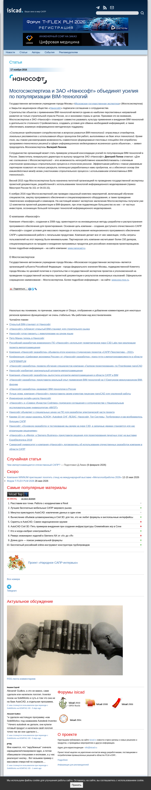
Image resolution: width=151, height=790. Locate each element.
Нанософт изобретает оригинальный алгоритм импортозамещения (46, 370)
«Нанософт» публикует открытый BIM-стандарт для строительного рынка (49, 329)
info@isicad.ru (91, 747)
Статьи (23, 52)
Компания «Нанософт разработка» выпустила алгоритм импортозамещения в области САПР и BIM (63, 375)
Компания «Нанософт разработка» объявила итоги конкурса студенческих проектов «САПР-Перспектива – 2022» (71, 352)
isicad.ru (92, 740)
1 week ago (37, 768)
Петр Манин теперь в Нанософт (26, 338)
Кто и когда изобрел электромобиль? (31, 531)
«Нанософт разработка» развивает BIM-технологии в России (42, 389)
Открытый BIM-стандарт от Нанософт (30, 324)
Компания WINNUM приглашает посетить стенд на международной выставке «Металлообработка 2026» (64, 477)
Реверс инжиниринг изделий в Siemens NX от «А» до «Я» (42, 535)
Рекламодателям (68, 52)
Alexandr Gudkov (14, 714)
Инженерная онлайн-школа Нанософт (30, 398)
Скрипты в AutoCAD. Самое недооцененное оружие (39, 521)
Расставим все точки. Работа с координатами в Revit (39, 503)
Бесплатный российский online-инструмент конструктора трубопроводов (50, 545)
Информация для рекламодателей (73, 765)
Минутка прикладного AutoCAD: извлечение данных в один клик (46, 512)
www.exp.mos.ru (120, 280)
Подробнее (63, 760)
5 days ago (36, 708)
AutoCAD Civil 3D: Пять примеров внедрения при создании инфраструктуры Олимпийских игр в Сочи (66, 526)
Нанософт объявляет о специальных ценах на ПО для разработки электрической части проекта (62, 412)
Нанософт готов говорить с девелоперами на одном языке (41, 333)
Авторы (36, 52)
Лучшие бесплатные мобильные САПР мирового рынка (41, 508)
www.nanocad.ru (76, 248)
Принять (76, 785)
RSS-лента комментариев (21, 678)
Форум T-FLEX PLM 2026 (20, 481)
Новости (10, 52)
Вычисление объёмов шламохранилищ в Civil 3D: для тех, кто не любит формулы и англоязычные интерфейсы (72, 517)
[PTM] (9, 744)
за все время (28, 498)
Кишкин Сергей (13, 687)
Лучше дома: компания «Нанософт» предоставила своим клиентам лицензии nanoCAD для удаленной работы (70, 393)
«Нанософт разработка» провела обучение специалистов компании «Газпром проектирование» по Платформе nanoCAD (75, 366)
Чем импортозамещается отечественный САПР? (33, 465)
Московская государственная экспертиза (97, 103)
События (49, 52)
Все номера (13, 579)
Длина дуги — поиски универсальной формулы (36, 540)
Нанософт (55, 108)
